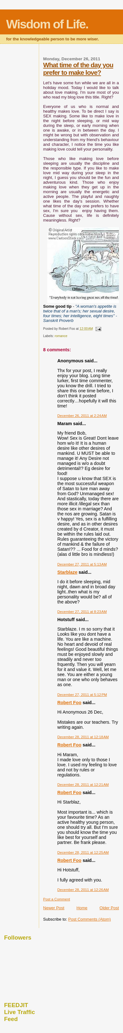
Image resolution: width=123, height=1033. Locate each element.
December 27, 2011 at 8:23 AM (82, 612)
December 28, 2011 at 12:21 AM (83, 785)
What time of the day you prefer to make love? (78, 68)
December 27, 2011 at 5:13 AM (82, 564)
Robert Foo (69, 702)
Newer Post (53, 907)
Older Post (109, 907)
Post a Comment (56, 899)
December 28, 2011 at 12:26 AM (83, 890)
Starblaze (67, 572)
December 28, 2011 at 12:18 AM (83, 737)
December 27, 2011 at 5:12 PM (82, 695)
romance (61, 336)
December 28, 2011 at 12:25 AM (83, 852)
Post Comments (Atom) (89, 919)
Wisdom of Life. (47, 24)
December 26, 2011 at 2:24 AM (82, 416)
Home (81, 907)
